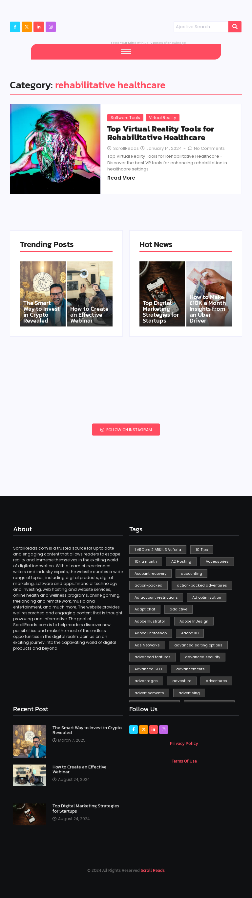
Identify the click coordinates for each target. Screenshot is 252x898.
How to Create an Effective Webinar (89, 315)
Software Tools (125, 117)
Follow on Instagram (126, 429)
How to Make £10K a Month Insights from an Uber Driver (208, 309)
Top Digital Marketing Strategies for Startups (161, 312)
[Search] (201, 26)
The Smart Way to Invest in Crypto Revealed (41, 312)
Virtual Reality (162, 117)
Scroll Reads (153, 870)
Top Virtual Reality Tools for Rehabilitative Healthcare (161, 133)
